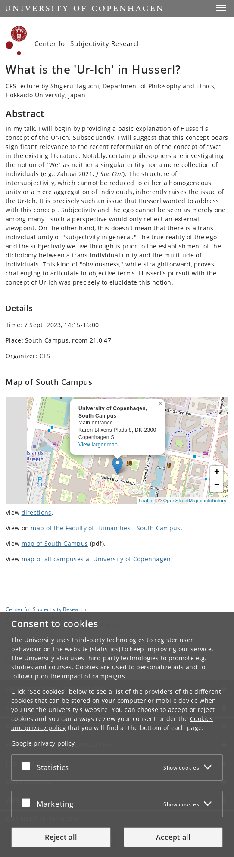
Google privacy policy (43, 743)
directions (37, 512)
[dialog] (117, 734)
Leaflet (146, 500)
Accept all (173, 837)
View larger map (98, 445)
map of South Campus (55, 543)
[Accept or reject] (28, 766)
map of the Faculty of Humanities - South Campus (105, 528)
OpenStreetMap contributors (194, 500)
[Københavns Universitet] (16, 40)
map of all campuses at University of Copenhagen (96, 559)
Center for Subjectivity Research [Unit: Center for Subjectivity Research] (46, 609)
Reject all (61, 837)
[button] (221, 7)
